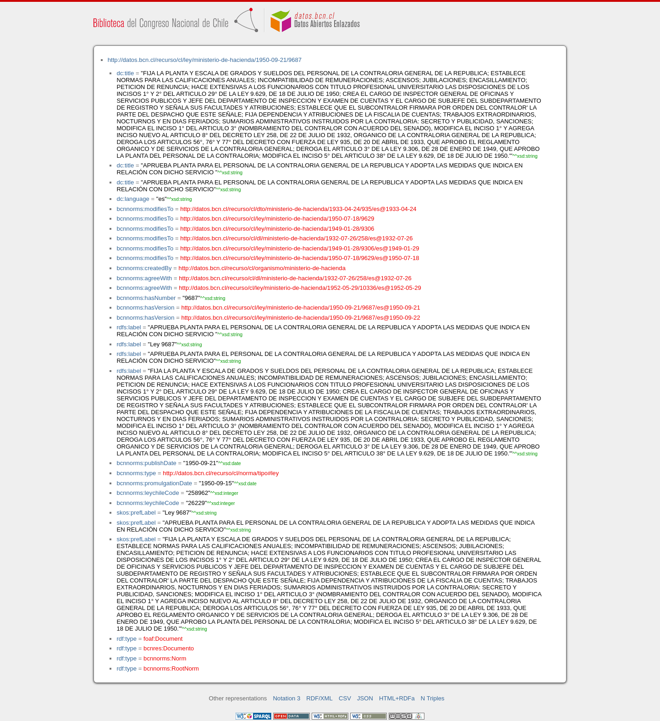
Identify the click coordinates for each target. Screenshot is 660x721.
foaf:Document (162, 638)
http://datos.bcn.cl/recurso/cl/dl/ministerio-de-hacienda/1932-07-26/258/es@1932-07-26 (296, 238)
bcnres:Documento (168, 648)
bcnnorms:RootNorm (171, 668)
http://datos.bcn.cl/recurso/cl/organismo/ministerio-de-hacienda (262, 268)
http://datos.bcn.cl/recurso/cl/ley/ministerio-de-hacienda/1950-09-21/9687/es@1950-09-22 (300, 317)
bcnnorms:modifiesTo (144, 208)
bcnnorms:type (136, 473)
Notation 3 (286, 698)
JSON (365, 698)
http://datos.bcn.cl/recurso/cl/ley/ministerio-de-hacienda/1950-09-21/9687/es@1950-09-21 (300, 307)
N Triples (433, 698)
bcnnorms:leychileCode (147, 492)
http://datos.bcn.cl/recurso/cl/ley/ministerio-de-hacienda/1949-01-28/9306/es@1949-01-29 (299, 248)
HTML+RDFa (397, 698)
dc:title (125, 73)
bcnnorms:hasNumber (146, 297)
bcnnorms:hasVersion (145, 307)
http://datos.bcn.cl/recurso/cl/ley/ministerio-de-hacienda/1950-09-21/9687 (205, 59)
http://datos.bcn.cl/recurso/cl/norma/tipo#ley (221, 473)
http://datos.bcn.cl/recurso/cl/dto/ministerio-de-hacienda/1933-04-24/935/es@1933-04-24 (298, 208)
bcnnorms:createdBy (143, 268)
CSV (345, 698)
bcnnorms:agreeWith (144, 278)
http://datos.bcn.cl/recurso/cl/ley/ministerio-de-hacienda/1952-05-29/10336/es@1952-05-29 (300, 287)
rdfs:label (128, 327)
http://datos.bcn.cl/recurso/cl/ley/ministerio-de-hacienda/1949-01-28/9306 (277, 228)
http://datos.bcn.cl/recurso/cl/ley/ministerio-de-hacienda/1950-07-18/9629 (277, 218)
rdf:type (126, 638)
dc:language (132, 198)
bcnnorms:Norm (164, 658)
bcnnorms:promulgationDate (154, 483)
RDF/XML (319, 698)
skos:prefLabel (135, 512)
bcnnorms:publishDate (146, 463)
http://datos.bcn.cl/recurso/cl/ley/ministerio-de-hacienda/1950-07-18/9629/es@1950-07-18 (299, 258)
